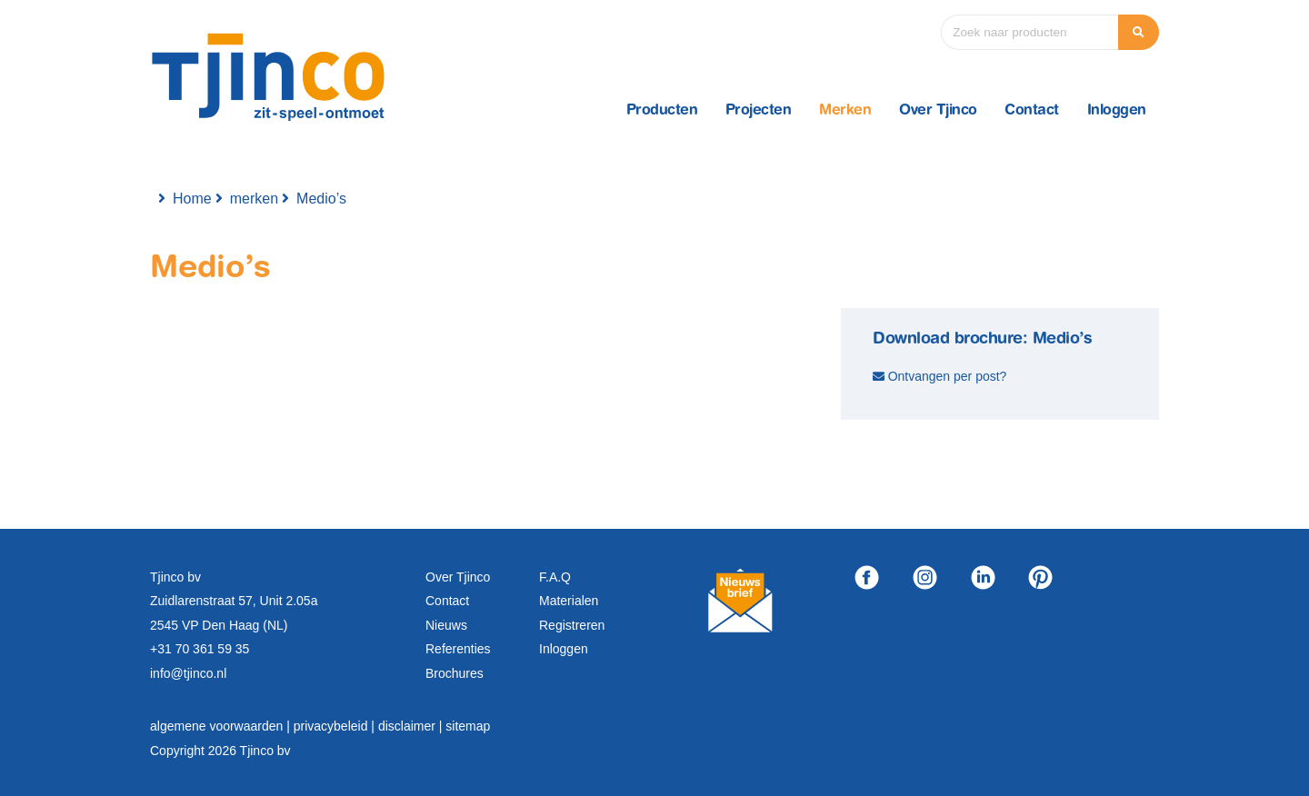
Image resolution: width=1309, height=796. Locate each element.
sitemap (467, 726)
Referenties (458, 649)
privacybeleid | (336, 726)
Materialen (568, 600)
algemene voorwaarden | (222, 726)
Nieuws (446, 625)
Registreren (572, 625)
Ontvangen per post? (947, 376)
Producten (662, 111)
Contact (1031, 111)
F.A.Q (555, 577)
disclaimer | (411, 726)
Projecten (758, 111)
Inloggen (1116, 111)
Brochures (454, 673)
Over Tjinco (938, 111)
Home (192, 198)
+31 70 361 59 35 (199, 649)
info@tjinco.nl (188, 673)
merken (254, 198)
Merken (845, 111)
